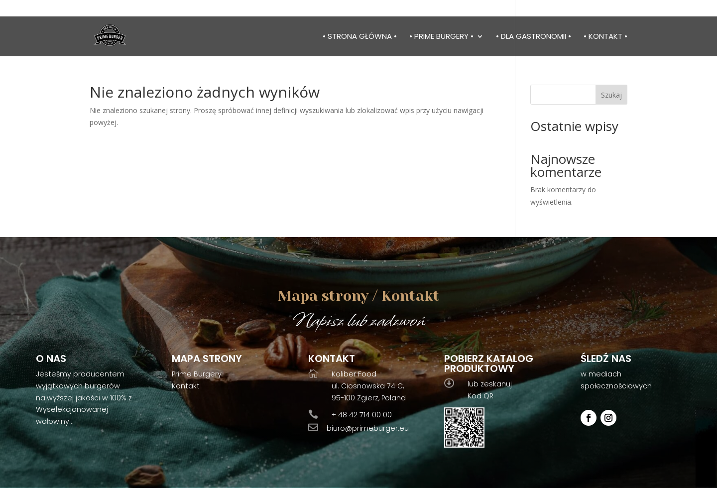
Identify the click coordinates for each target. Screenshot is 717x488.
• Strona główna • (360, 37)
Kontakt (186, 386)
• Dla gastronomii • (533, 37)
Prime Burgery (197, 374)
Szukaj (611, 95)
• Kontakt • (605, 37)
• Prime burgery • (441, 37)
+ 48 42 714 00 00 (362, 415)
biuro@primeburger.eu (368, 428)
